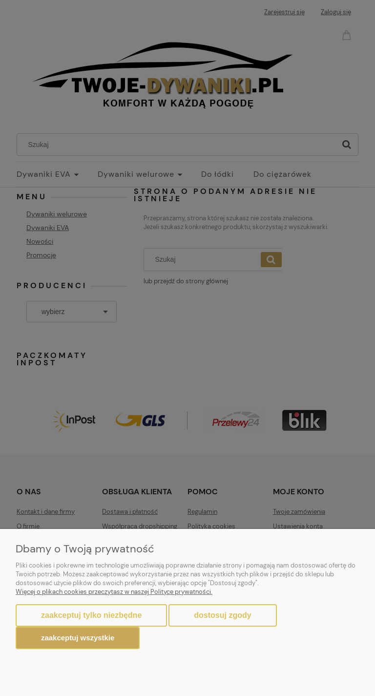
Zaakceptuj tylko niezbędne (91, 615)
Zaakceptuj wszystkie (77, 637)
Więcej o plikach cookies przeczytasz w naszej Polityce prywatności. (114, 592)
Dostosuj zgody (222, 615)
